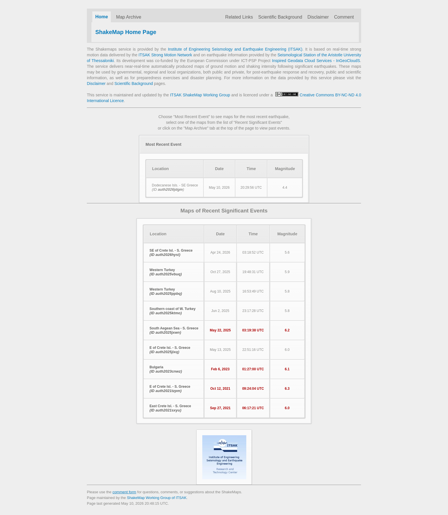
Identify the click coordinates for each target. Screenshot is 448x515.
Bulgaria (165, 369)
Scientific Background (280, 17)
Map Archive (128, 17)
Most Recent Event (163, 144)
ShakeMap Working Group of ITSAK (157, 498)
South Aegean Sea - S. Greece (173, 330)
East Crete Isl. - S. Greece (170, 408)
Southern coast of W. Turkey (172, 311)
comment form (124, 492)
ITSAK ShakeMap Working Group (200, 95)
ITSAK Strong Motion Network (165, 55)
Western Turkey (165, 272)
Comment (344, 17)
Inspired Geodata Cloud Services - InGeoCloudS (316, 60)
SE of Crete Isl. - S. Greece (171, 252)
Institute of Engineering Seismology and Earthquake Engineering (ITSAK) (235, 49)
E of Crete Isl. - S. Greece (169, 350)
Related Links (239, 17)
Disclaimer (318, 17)
